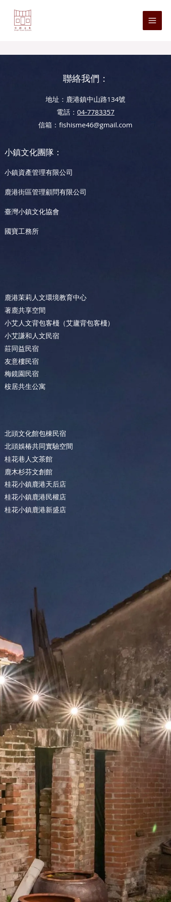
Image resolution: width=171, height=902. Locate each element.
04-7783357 (95, 111)
